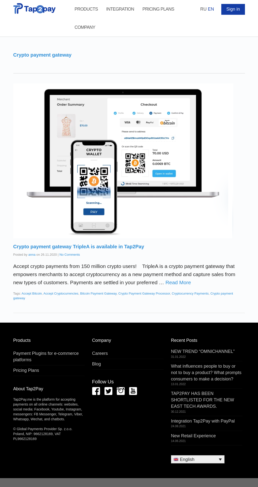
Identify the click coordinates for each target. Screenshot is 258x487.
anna (31, 254)
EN (211, 9)
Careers (100, 353)
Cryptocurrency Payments (190, 293)
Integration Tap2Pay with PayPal (203, 421)
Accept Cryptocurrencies (60, 293)
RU (203, 9)
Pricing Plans (158, 9)
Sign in (233, 9)
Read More (178, 282)
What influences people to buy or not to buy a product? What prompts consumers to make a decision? (206, 372)
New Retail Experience (193, 435)
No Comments (69, 254)
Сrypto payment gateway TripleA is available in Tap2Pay (78, 246)
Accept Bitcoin (31, 293)
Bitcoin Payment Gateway (98, 293)
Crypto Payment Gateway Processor (144, 293)
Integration (120, 9)
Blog (96, 363)
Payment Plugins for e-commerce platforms (46, 356)
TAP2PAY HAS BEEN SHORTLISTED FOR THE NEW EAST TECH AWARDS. (202, 399)
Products (86, 9)
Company (85, 27)
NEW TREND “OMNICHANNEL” (203, 351)
